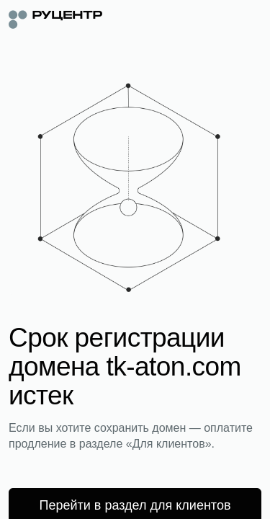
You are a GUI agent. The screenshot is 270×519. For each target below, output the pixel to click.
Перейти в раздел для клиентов (135, 505)
